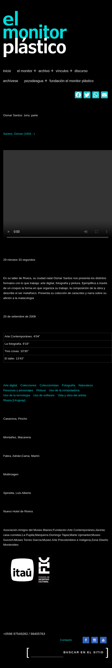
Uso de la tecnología (16, 395)
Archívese (10, 81)
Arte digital (10, 385)
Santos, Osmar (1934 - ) (19, 133)
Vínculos (62, 71)
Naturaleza (86, 385)
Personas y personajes (18, 390)
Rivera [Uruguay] (14, 400)
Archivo (44, 71)
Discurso (81, 71)
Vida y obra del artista (72, 395)
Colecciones (28, 385)
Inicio (7, 71)
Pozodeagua (34, 81)
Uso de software (44, 395)
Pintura (41, 390)
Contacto (66, 640)
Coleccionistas (49, 385)
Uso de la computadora (64, 390)
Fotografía (68, 385)
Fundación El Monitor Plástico (71, 81)
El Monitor (25, 71)
